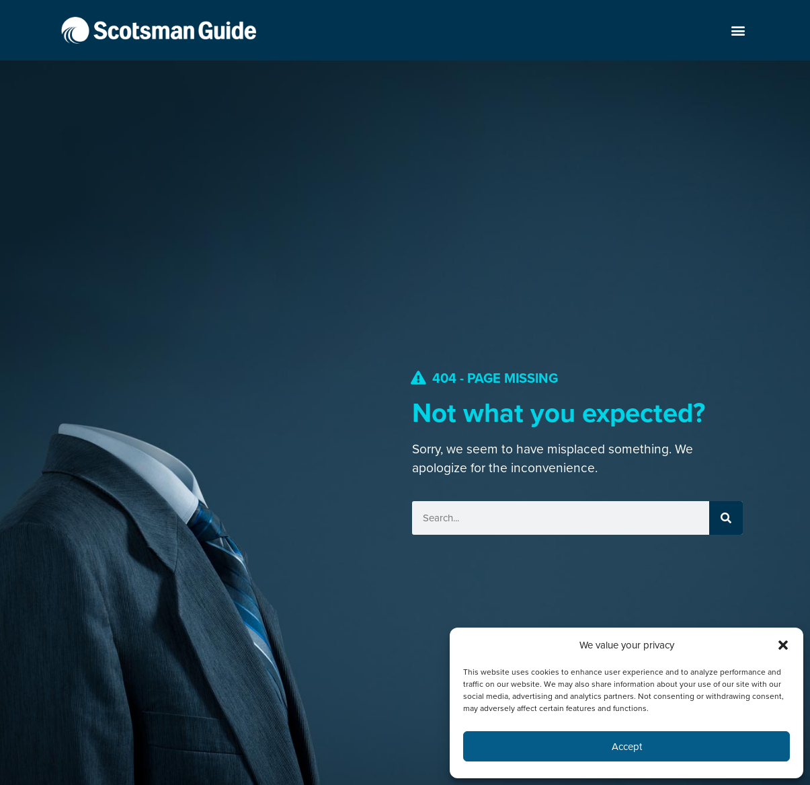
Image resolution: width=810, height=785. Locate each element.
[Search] (726, 518)
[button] (783, 645)
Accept (627, 746)
